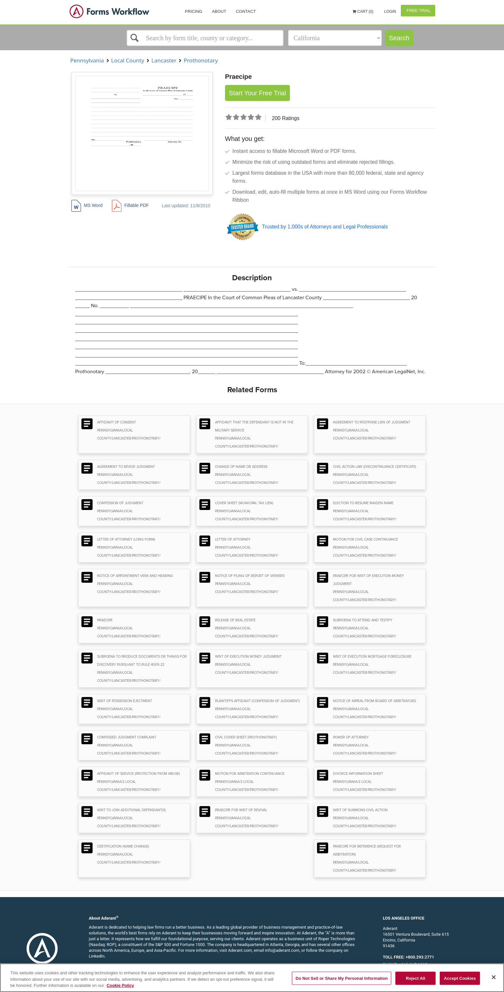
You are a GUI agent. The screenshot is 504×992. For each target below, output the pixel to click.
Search (399, 38)
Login (389, 11)
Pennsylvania (87, 60)
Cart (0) (363, 11)
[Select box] (205, 38)
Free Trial (418, 10)
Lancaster (164, 60)
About (219, 11)
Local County (127, 60)
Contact (246, 11)
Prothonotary (200, 60)
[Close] (494, 977)
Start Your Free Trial (257, 93)
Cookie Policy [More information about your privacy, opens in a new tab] (120, 985)
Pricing (193, 11)
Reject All (415, 978)
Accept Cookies (460, 978)
